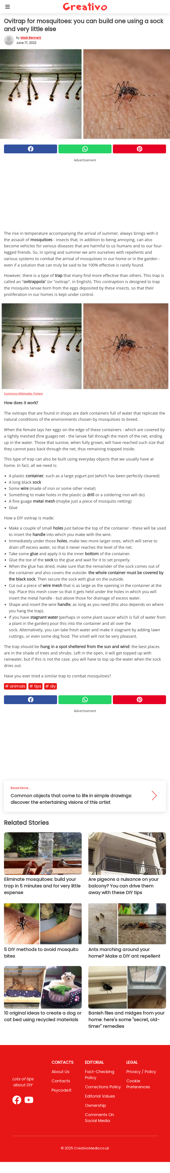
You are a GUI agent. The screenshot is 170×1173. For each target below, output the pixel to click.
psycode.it (61, 1090)
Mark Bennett (31, 38)
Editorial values (100, 1096)
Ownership (95, 1105)
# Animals (15, 686)
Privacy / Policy (141, 1071)
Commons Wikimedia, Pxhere (23, 393)
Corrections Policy (103, 1087)
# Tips (35, 686)
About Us (61, 1071)
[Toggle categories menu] (7, 6)
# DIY (50, 686)
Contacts (61, 1081)
